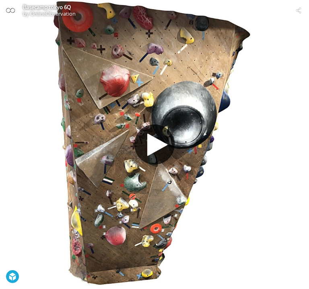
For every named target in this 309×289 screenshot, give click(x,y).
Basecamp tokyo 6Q (47, 7)
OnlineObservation (53, 13)
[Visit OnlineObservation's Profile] (10, 10)
